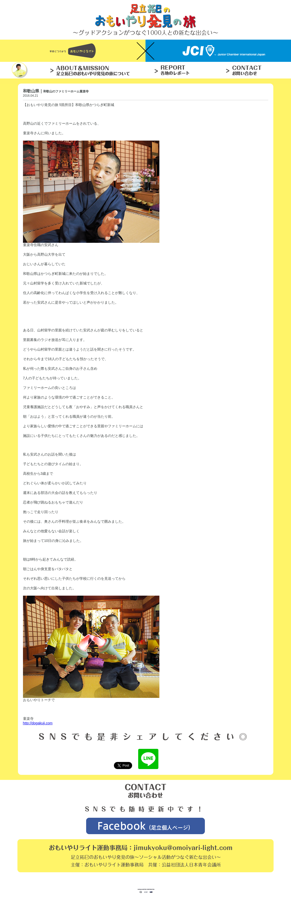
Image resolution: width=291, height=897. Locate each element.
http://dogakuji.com (38, 723)
